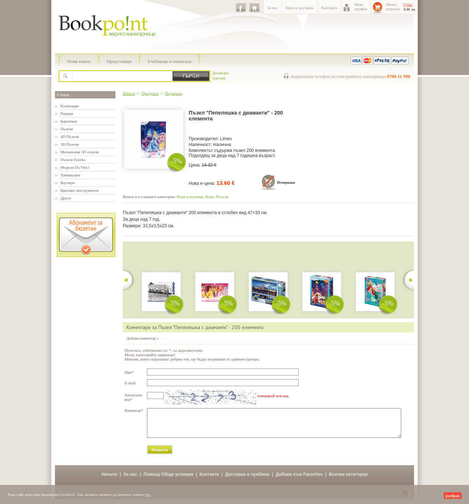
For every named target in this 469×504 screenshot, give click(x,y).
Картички (68, 121)
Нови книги (79, 61)
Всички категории (348, 479)
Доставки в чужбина (247, 479)
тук (148, 494)
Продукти (150, 93)
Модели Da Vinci (74, 167)
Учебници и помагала (169, 61)
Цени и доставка (299, 7)
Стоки (63, 94)
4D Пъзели (69, 136)
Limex (226, 138)
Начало (129, 93)
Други (65, 198)
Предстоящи (119, 61)
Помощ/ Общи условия (168, 479)
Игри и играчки (190, 196)
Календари (69, 106)
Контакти (329, 7)
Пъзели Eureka (72, 159)
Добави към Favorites (299, 479)
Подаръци (173, 93)
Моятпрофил (360, 6)
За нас (272, 7)
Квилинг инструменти (79, 190)
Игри (209, 196)
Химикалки (70, 175)
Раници (66, 113)
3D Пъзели (69, 144)
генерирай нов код (272, 395)
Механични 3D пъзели (79, 152)
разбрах (453, 495)
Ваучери (67, 182)
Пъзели (66, 129)
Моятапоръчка (393, 6)
